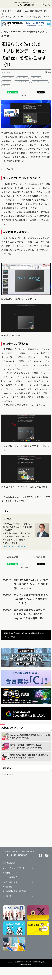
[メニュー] (4, 4)
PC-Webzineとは (10, 882)
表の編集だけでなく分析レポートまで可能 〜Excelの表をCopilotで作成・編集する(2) (31, 614)
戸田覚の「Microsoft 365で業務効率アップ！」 (32, 11)
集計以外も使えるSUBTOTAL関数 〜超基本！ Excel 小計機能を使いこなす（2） (31, 584)
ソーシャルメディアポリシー (14, 868)
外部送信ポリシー (10, 872)
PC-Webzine (7, 774)
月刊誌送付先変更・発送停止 (14, 891)
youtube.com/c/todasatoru (15, 546)
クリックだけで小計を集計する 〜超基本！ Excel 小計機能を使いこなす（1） (31, 599)
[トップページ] (2, 11)
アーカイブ (7, 896)
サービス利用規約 (10, 877)
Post (40, 92)
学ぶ (9, 11)
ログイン (47, 4)
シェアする (24, 95)
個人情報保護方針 (10, 863)
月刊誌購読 (7, 886)
